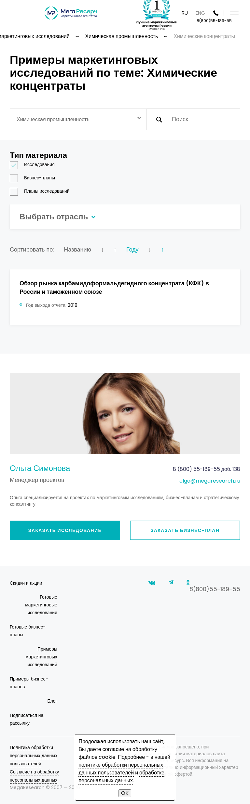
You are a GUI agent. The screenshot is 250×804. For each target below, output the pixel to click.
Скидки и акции (26, 583)
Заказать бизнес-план (185, 530)
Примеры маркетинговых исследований (41, 657)
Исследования (34, 164)
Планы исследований (42, 191)
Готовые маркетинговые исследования (41, 605)
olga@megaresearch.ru (209, 481)
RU (185, 12)
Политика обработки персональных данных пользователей (33, 755)
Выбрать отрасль (57, 216)
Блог (52, 701)
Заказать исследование (65, 530)
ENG (200, 12)
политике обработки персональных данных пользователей (120, 768)
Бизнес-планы (34, 178)
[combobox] (78, 119)
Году (132, 249)
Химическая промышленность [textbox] (53, 119)
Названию (77, 249)
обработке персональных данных (121, 776)
